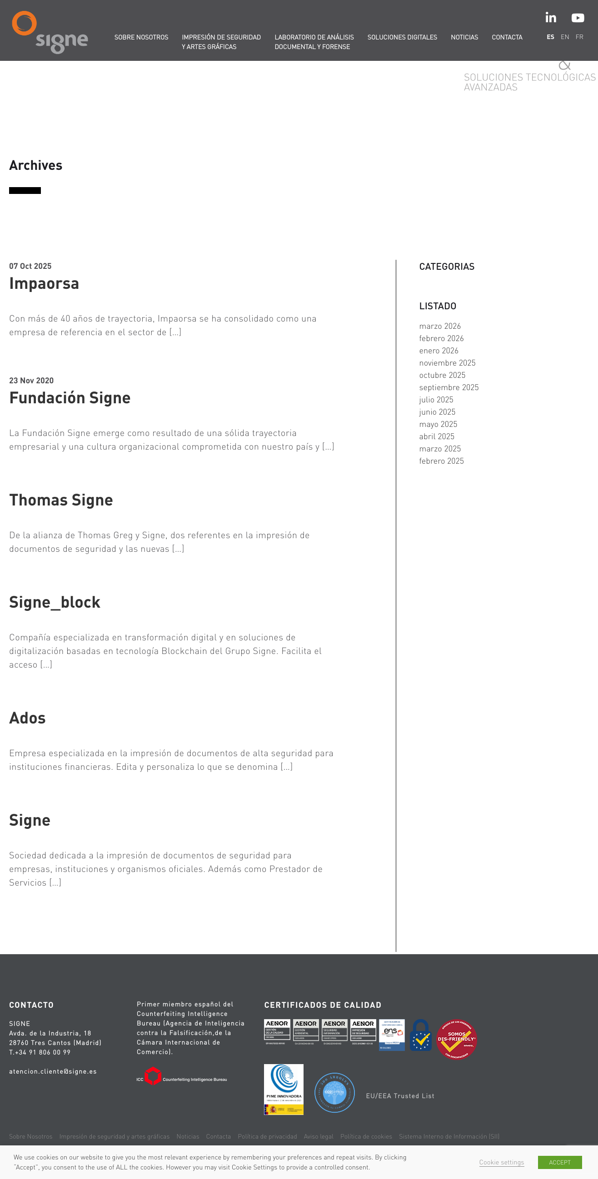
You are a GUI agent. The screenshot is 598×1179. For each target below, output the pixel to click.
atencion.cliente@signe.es (53, 1071)
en (565, 37)
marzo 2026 (440, 326)
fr (579, 37)
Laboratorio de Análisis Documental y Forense (314, 42)
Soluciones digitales (402, 37)
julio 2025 (436, 399)
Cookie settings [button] (501, 1162)
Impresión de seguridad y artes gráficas (221, 42)
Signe (30, 819)
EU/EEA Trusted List (400, 1096)
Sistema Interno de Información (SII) (449, 1136)
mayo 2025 (438, 424)
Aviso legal (319, 1136)
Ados (27, 717)
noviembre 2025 (447, 362)
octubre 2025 (442, 375)
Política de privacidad (267, 1136)
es (550, 37)
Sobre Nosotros (30, 1136)
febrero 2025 (441, 461)
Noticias (464, 37)
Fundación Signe (70, 396)
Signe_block (54, 601)
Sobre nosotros (142, 37)
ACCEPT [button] (560, 1162)
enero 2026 (439, 350)
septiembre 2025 (449, 387)
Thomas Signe (61, 499)
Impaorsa (44, 282)
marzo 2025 (440, 448)
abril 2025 (437, 436)
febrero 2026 (441, 338)
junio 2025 (437, 411)
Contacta (507, 37)
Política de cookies (366, 1136)
